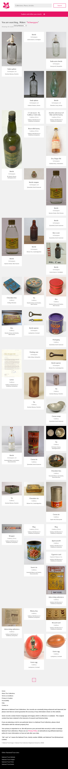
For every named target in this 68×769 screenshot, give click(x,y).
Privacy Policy (32, 731)
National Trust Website (8, 757)
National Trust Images (8, 759)
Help (3, 703)
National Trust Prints (8, 762)
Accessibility (5, 700)
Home (3, 691)
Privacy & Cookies (7, 698)
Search (60, 5)
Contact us (5, 705)
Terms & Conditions (7, 696)
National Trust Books (8, 764)
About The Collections (8, 693)
